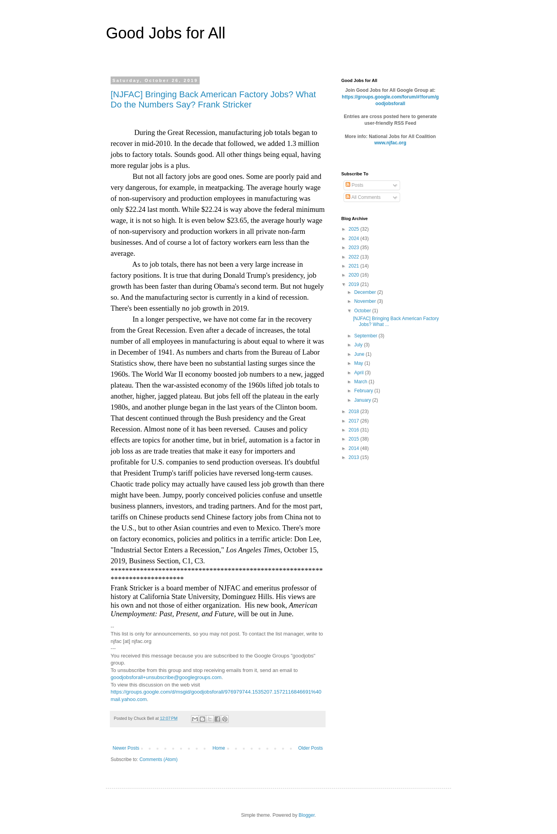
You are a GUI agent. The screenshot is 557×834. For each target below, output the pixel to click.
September (366, 336)
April (359, 372)
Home (219, 748)
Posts (354, 185)
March (361, 381)
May (359, 363)
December (365, 292)
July (359, 345)
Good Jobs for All (166, 33)
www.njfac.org (390, 143)
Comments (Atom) (158, 759)
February (364, 390)
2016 (354, 430)
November (365, 301)
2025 (354, 229)
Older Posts (310, 748)
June (360, 354)
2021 (354, 266)
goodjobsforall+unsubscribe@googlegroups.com (166, 677)
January (363, 400)
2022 (354, 257)
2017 (354, 421)
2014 (354, 448)
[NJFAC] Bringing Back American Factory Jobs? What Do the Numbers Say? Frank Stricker (213, 99)
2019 (354, 284)
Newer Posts (126, 748)
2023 (354, 247)
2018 (354, 411)
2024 (354, 238)
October (363, 310)
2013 (354, 457)
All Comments (363, 197)
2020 (354, 275)
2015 (354, 439)
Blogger (307, 815)
